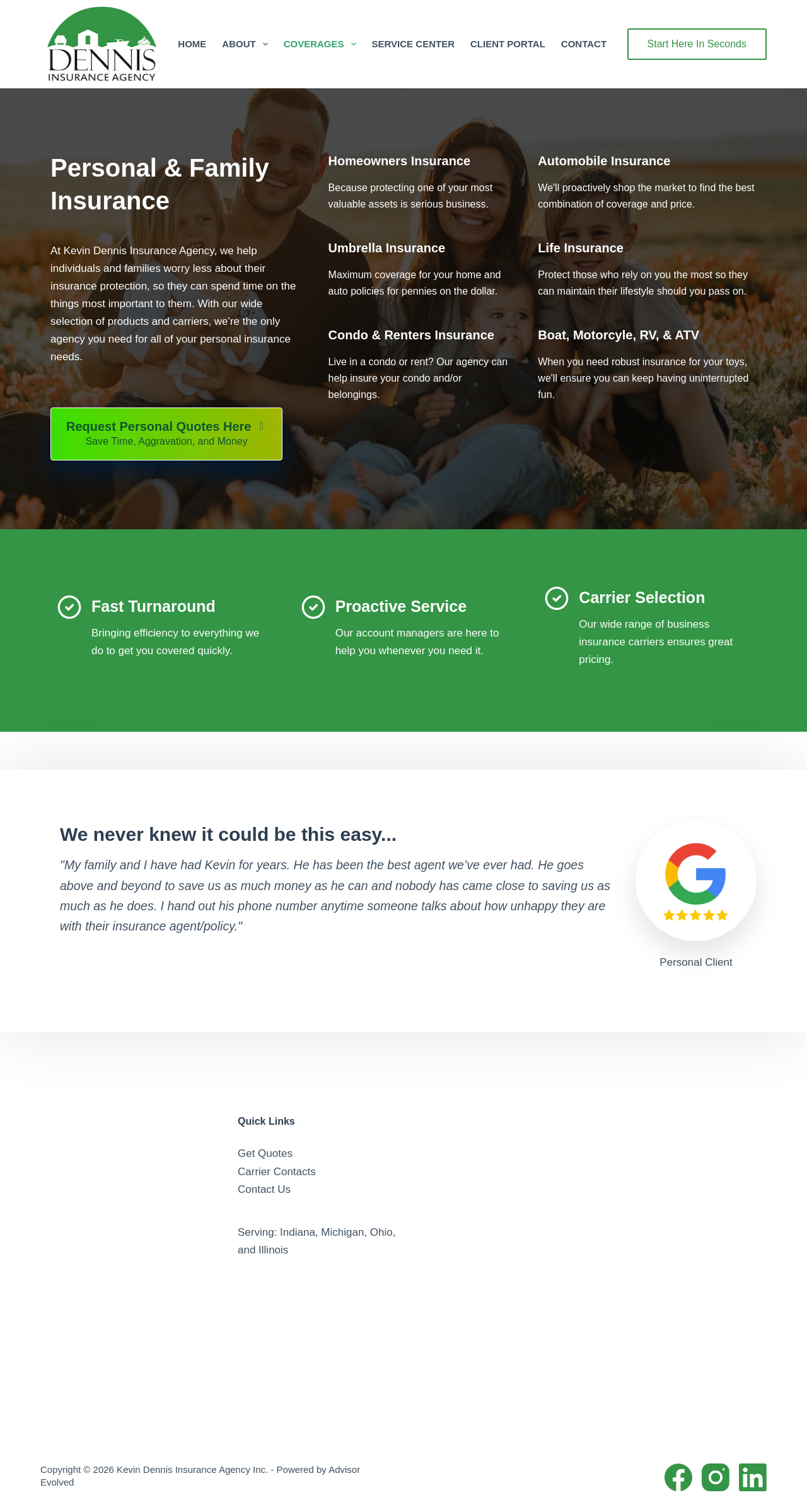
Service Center (413, 43)
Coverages (322, 44)
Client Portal (507, 43)
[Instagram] (715, 1477)
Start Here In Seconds (696, 43)
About (247, 44)
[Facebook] (678, 1477)
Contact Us (264, 1189)
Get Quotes (265, 1153)
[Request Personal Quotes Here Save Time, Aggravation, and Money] (166, 434)
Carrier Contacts (277, 1172)
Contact (584, 43)
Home (192, 43)
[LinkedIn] (753, 1477)
